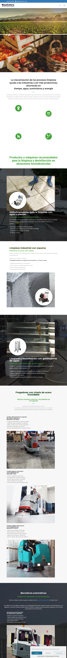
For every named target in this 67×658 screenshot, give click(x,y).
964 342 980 (11, 1)
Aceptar (37, 653)
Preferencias (59, 653)
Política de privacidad (50, 656)
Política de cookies (41, 656)
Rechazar (48, 653)
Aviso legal (57, 656)
